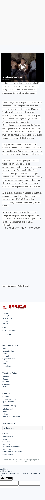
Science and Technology (11, 417)
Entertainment (7, 409)
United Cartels (7, 454)
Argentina (6, 384)
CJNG (4, 439)
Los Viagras (6, 449)
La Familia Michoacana (11, 447)
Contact (5, 321)
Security (5, 349)
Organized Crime (8, 359)
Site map (5, 323)
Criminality (6, 356)
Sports (4, 411)
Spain (4, 386)
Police (4, 354)
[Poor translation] (9, 479)
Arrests (5, 361)
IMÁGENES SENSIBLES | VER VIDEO (23, 228)
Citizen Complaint (9, 331)
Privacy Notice (7, 316)
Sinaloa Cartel (7, 437)
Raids (4, 364)
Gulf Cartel (6, 442)
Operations (6, 366)
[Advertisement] (22, 22)
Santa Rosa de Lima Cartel (12, 452)
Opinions (5, 397)
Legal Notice (7, 318)
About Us (5, 313)
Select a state (9, 428)
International (7, 376)
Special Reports (8, 402)
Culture (5, 414)
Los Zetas (6, 444)
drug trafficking (8, 351)
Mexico (5, 379)
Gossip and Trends (9, 399)
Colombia (6, 381)
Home (4, 311)
